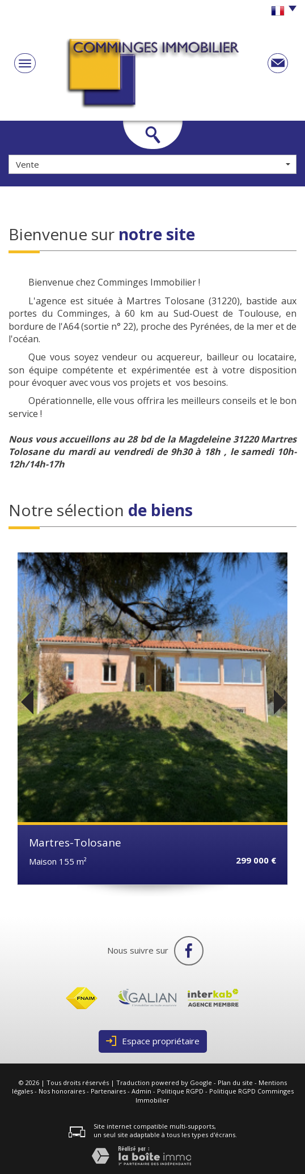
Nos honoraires (62, 1091)
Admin (141, 1091)
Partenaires (108, 1091)
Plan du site (235, 1082)
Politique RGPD (180, 1091)
